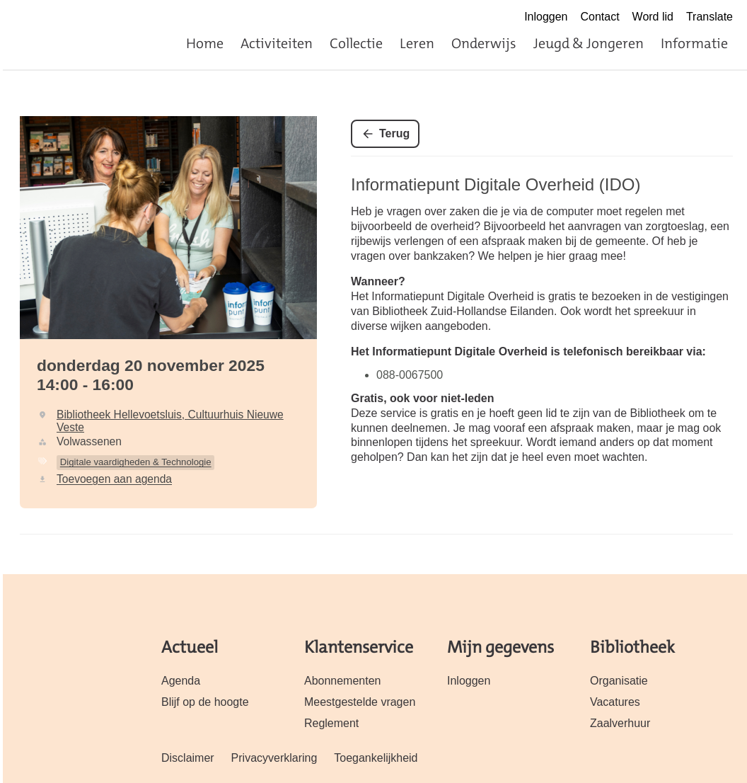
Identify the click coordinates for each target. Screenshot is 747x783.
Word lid (652, 17)
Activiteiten (277, 43)
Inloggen (545, 17)
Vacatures (615, 702)
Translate (709, 17)
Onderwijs (483, 43)
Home (205, 43)
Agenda (180, 681)
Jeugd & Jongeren (588, 43)
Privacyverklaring (274, 758)
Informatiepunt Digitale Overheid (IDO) (496, 184)
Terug (394, 133)
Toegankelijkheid (375, 758)
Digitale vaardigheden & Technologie (136, 462)
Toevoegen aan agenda (114, 479)
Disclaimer (187, 758)
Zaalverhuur (620, 723)
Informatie (694, 43)
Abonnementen (342, 681)
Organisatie (619, 681)
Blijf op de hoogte (205, 702)
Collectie (356, 43)
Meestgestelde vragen (359, 702)
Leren (417, 43)
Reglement (331, 723)
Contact (600, 17)
